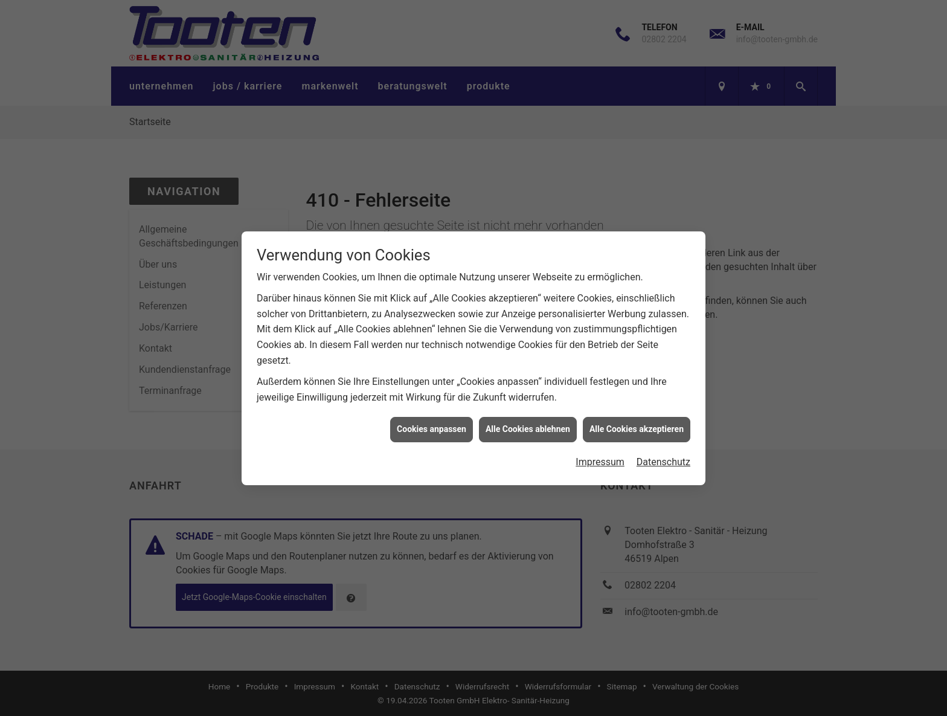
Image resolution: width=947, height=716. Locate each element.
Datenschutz (663, 458)
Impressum (600, 458)
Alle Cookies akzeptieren (636, 425)
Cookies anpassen (431, 425)
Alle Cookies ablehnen (528, 425)
